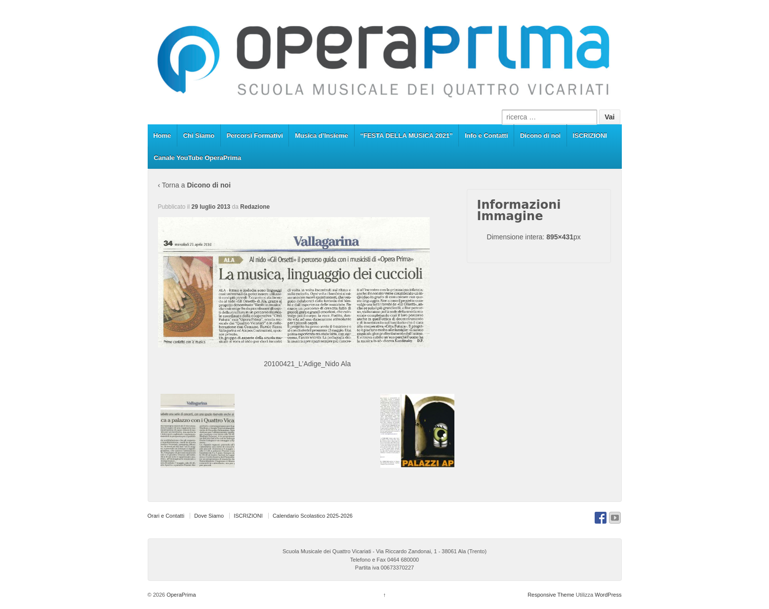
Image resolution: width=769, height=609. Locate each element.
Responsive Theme (550, 595)
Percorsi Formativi (255, 135)
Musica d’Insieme (321, 135)
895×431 (559, 237)
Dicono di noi (540, 135)
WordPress (608, 595)
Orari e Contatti (166, 516)
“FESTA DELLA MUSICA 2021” (406, 135)
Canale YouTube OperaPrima (197, 157)
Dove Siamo (209, 516)
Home (162, 135)
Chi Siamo (199, 135)
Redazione (255, 206)
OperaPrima (180, 595)
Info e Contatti (486, 135)
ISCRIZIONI (590, 135)
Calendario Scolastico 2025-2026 (313, 516)
